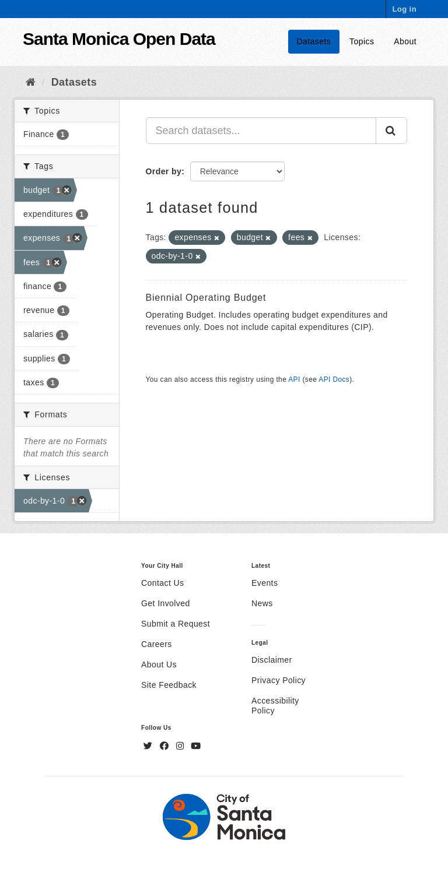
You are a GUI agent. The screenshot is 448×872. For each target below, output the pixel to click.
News (262, 603)
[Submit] (391, 130)
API (294, 379)
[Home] (31, 82)
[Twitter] (149, 746)
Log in (404, 9)
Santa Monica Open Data (119, 38)
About (405, 41)
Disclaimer (271, 659)
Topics (361, 41)
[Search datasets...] (261, 130)
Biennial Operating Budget (206, 298)
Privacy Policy (278, 680)
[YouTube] (195, 746)
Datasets (314, 41)
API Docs (333, 379)
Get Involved (165, 603)
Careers (156, 644)
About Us (159, 664)
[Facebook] (166, 746)
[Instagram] (181, 746)
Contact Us (162, 583)
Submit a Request (175, 623)
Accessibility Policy (275, 705)
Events (264, 583)
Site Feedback (169, 685)
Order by (164, 171)
